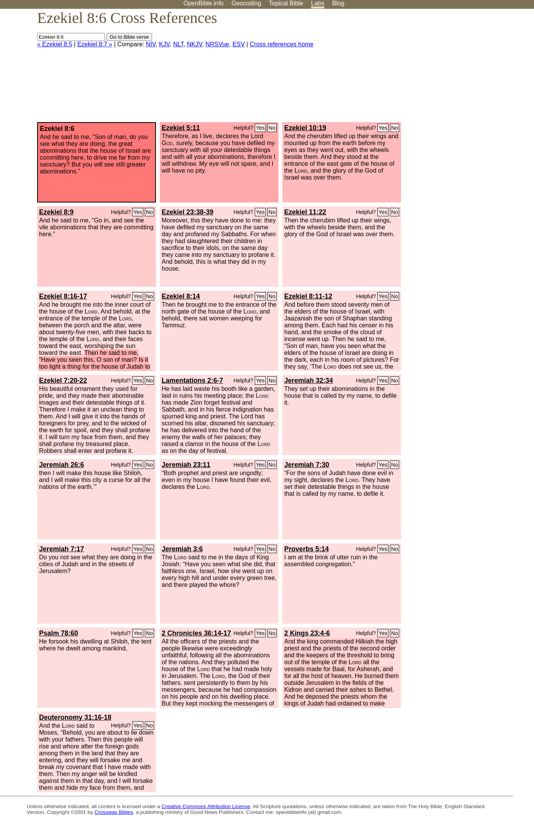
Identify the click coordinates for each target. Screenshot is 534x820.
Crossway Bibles (114, 812)
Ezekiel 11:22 (305, 212)
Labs (317, 3)
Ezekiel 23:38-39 (187, 212)
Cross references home (281, 44)
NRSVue (217, 44)
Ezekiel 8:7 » (95, 44)
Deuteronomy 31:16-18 (75, 717)
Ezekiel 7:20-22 (63, 380)
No (272, 128)
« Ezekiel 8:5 (54, 44)
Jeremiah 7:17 (61, 549)
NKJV (194, 44)
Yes (260, 128)
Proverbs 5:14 (306, 549)
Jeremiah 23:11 (186, 465)
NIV (151, 44)
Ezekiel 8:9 (56, 212)
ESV (239, 44)
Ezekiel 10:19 (305, 128)
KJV (164, 44)
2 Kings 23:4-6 (307, 633)
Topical (286, 3)
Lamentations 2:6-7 (192, 380)
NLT (178, 44)
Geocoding (246, 3)
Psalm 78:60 (58, 633)
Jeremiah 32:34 (308, 380)
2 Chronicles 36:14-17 (196, 633)
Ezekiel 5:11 (181, 128)
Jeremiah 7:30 (306, 465)
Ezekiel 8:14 (181, 296)
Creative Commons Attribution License (206, 806)
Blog (338, 3)
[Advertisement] (456, 68)
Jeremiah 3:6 (182, 549)
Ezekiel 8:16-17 (63, 296)
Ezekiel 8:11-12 (308, 296)
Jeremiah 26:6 (61, 465)
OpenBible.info (203, 3)
